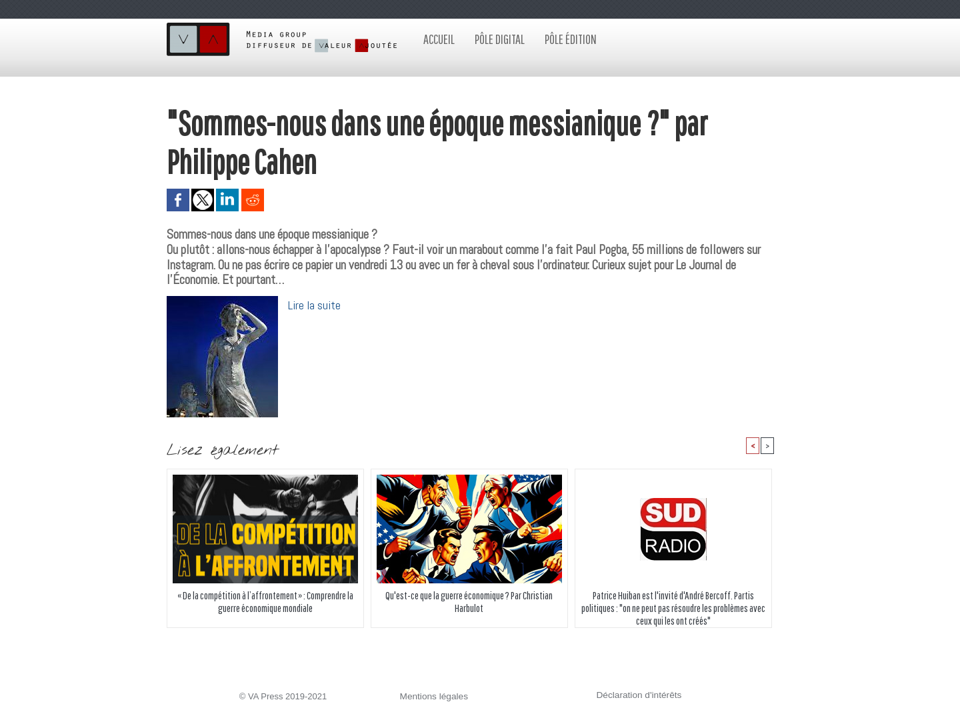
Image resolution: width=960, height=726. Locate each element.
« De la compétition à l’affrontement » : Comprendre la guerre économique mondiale (265, 602)
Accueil (439, 39)
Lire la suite (314, 305)
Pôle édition (571, 39)
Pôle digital (500, 39)
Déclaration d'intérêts (637, 696)
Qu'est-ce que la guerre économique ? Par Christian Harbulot (469, 602)
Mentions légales (432, 697)
